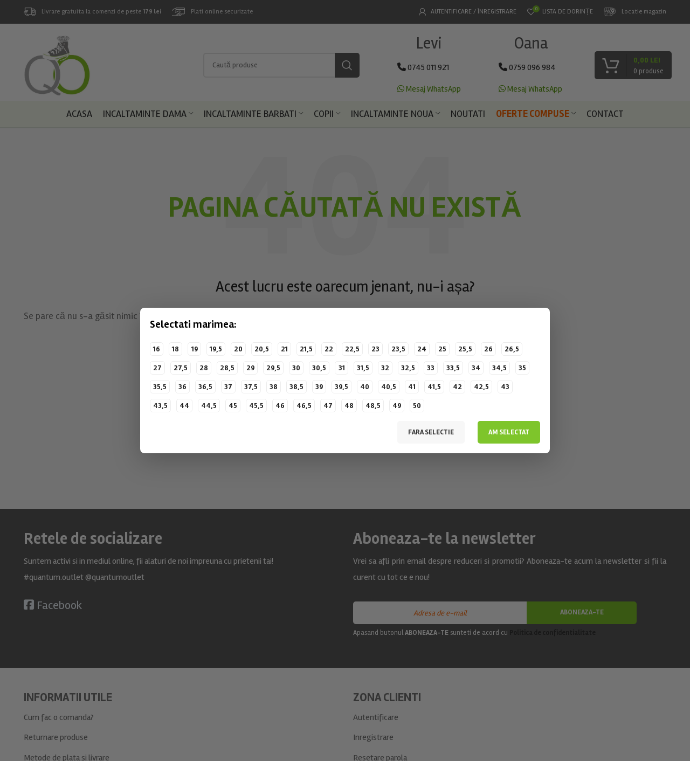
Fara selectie (431, 432)
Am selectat (508, 432)
